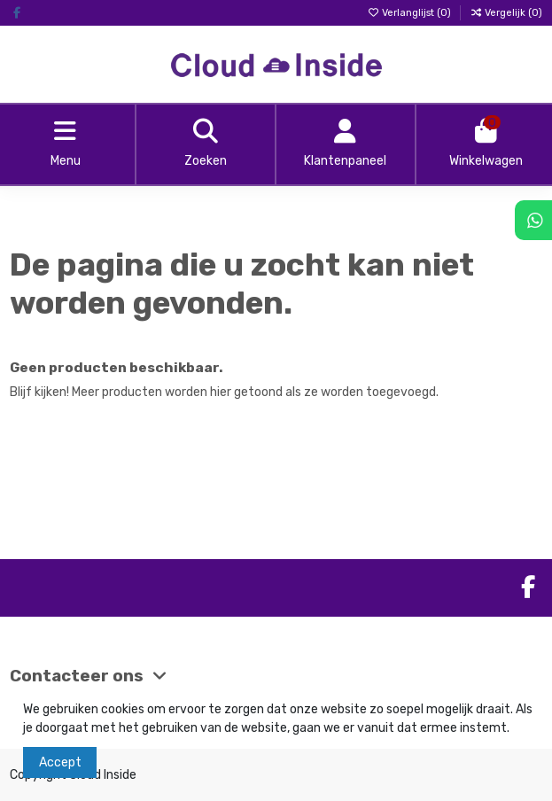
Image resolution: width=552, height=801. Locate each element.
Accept (60, 762)
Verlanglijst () (410, 13)
